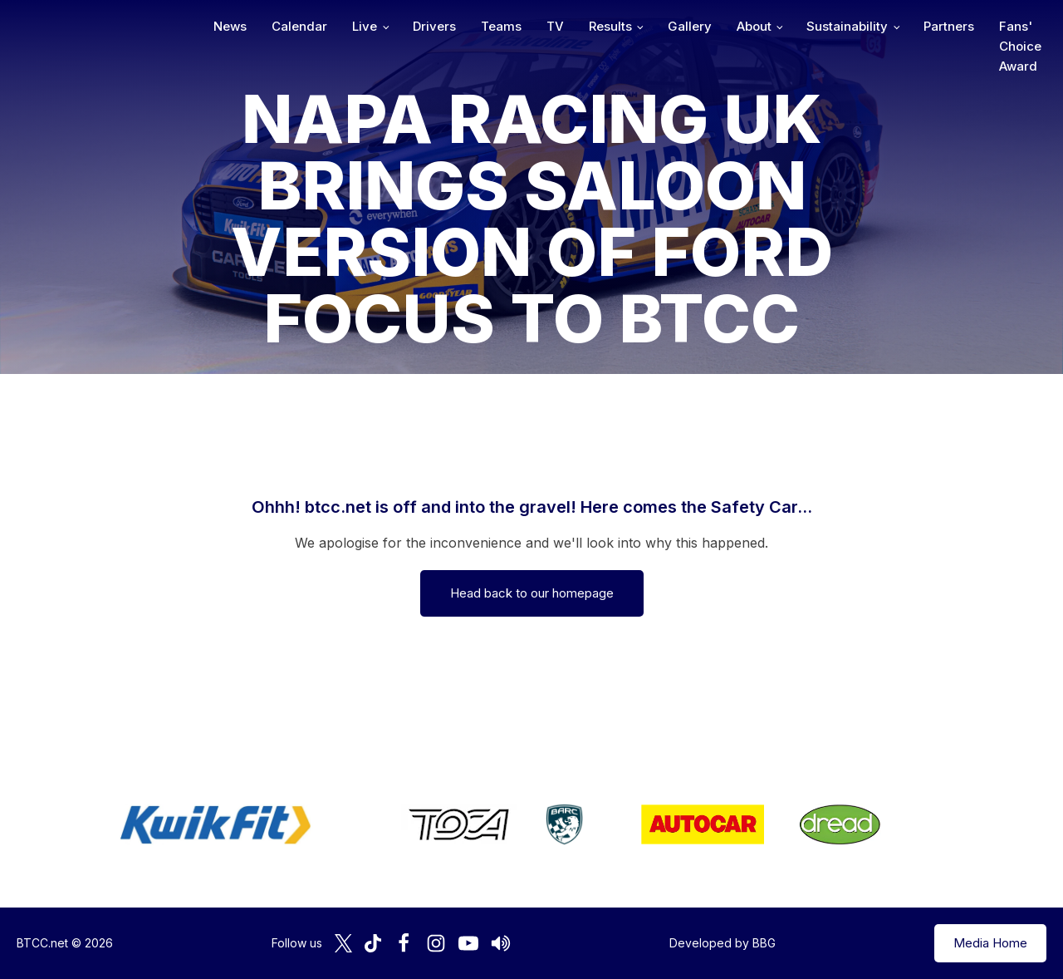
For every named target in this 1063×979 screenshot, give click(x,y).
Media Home (990, 943)
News (230, 26)
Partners (948, 26)
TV (555, 26)
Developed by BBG (722, 943)
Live (364, 26)
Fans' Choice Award (1020, 46)
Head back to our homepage (532, 593)
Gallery (690, 26)
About (754, 26)
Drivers (434, 26)
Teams (501, 26)
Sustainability (847, 26)
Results (610, 26)
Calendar (299, 26)
